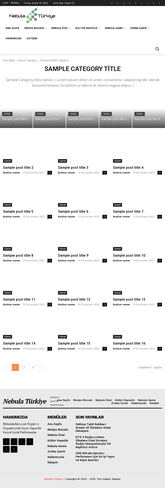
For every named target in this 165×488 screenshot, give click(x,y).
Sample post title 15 (74, 343)
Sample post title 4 (128, 168)
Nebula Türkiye (53, 479)
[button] (157, 49)
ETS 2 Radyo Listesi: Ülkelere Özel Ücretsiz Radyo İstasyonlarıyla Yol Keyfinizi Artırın (93, 442)
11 (50, 172)
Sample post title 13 (129, 299)
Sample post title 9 (73, 255)
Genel (7, 114)
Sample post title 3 (73, 168)
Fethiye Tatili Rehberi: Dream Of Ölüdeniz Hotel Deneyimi (93, 427)
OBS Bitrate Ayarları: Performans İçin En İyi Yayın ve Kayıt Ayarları (95, 456)
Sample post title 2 (18, 168)
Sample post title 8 (18, 255)
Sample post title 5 (18, 211)
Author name (11, 172)
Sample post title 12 (74, 299)
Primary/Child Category (54, 60)
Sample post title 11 (19, 299)
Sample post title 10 (129, 255)
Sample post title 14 (19, 343)
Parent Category (27, 60)
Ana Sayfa (9, 60)
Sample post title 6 (73, 211)
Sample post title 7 (128, 211)
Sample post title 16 (129, 343)
